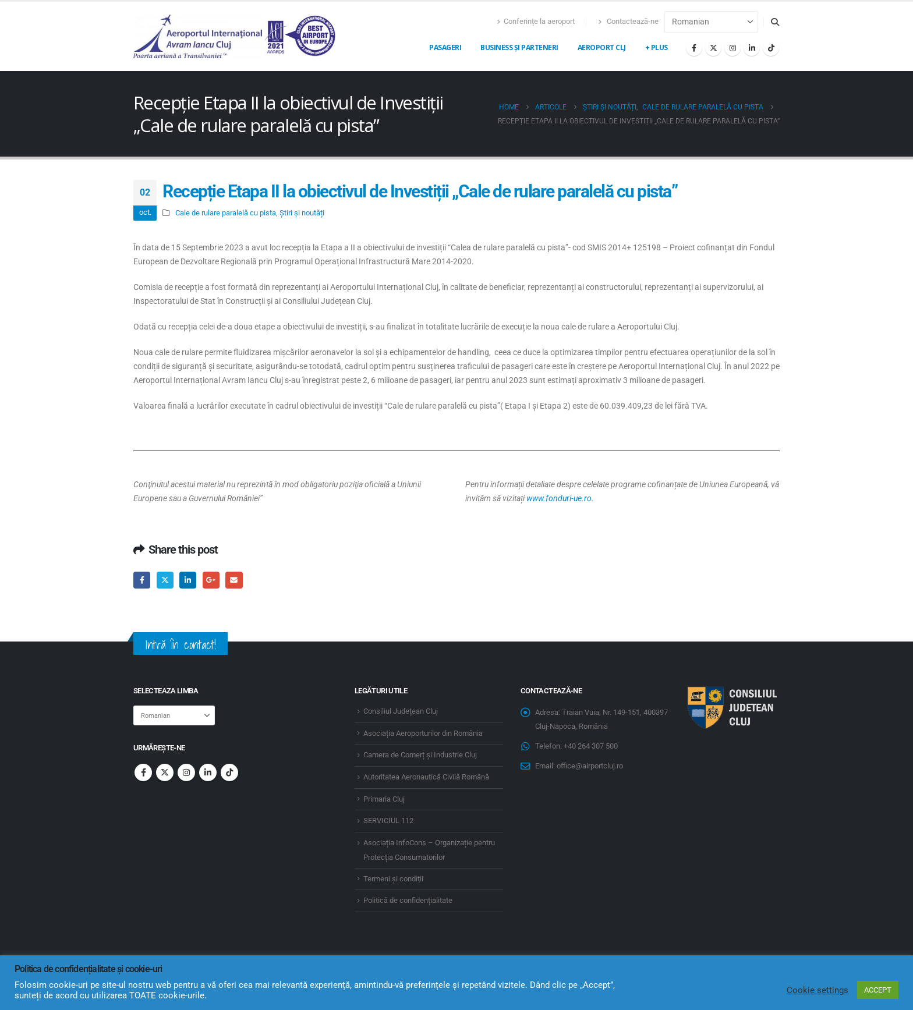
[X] (713, 48)
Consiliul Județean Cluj (400, 711)
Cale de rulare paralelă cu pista (225, 212)
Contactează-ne (628, 21)
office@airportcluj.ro (590, 765)
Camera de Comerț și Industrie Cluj (420, 754)
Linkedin (208, 772)
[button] (775, 22)
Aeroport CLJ (602, 47)
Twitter (165, 580)
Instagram (186, 772)
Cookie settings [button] (817, 990)
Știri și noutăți (301, 212)
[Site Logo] (235, 36)
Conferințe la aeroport (536, 21)
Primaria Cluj (384, 799)
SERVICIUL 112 (388, 820)
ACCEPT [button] (877, 990)
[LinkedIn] (752, 48)
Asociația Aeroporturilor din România (423, 733)
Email (233, 580)
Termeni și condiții (393, 878)
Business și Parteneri (519, 47)
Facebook (141, 580)
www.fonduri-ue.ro (559, 498)
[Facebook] (694, 48)
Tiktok (229, 772)
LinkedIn (187, 580)
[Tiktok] (771, 48)
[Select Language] (711, 22)
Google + (211, 580)
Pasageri (445, 47)
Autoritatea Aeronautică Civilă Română (426, 776)
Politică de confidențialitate (407, 900)
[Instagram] (732, 48)
